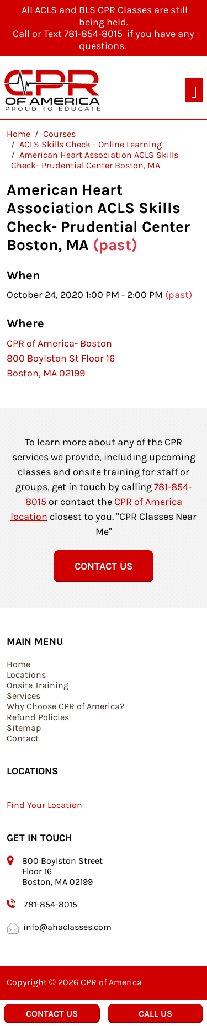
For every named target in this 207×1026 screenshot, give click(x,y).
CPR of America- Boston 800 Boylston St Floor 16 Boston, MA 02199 (61, 358)
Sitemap (24, 727)
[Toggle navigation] (194, 90)
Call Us (155, 1013)
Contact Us (103, 566)
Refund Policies (38, 717)
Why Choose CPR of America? (65, 706)
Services (23, 695)
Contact (23, 738)
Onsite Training (37, 685)
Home (18, 664)
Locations (26, 674)
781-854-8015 (50, 904)
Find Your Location (44, 805)
